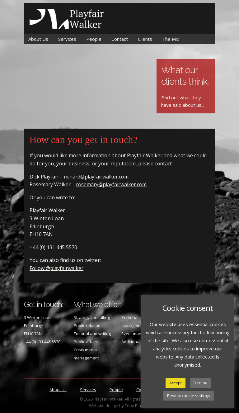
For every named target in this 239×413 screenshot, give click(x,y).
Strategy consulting (92, 317)
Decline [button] (201, 383)
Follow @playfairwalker (56, 268)
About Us (38, 39)
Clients (145, 39)
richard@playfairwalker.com (96, 176)
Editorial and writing (92, 333)
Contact (119, 39)
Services (67, 39)
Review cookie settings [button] (188, 395)
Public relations (88, 325)
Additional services (139, 341)
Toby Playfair (137, 405)
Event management (139, 333)
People (93, 39)
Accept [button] (175, 383)
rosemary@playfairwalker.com (111, 184)
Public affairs (86, 341)
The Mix (170, 39)
